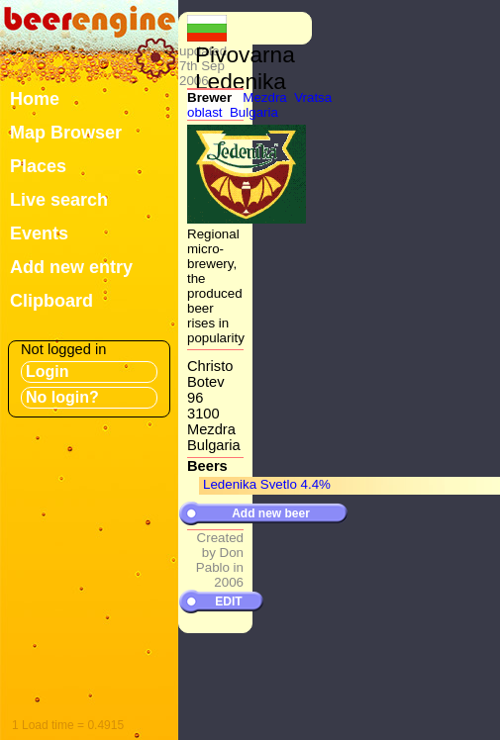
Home (34, 99)
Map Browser (66, 132)
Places (38, 166)
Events (39, 233)
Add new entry (71, 267)
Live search (59, 200)
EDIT (228, 601)
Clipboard (51, 301)
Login (47, 371)
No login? (62, 397)
